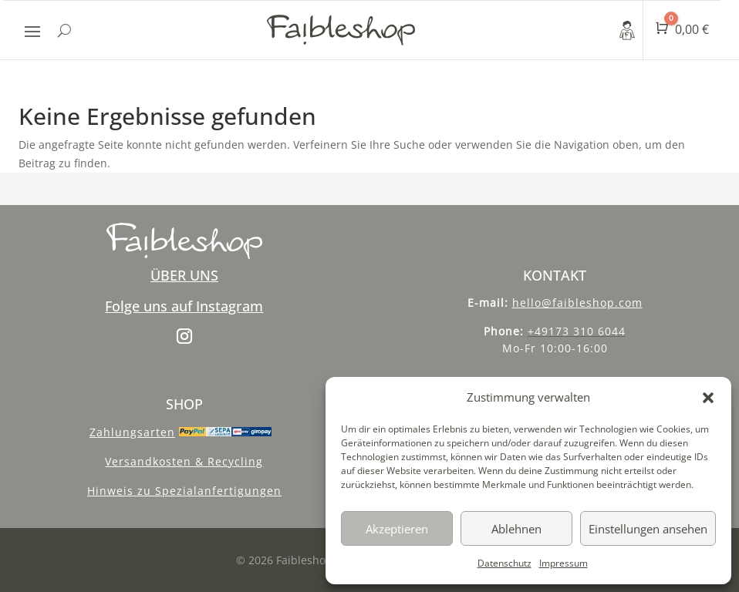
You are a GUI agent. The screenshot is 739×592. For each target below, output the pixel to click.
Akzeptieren (397, 528)
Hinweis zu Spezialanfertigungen (184, 490)
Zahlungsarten (132, 432)
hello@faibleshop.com (577, 302)
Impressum (563, 563)
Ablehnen (516, 528)
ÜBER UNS (184, 275)
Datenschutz (504, 563)
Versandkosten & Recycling (184, 461)
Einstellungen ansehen (648, 528)
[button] (708, 397)
